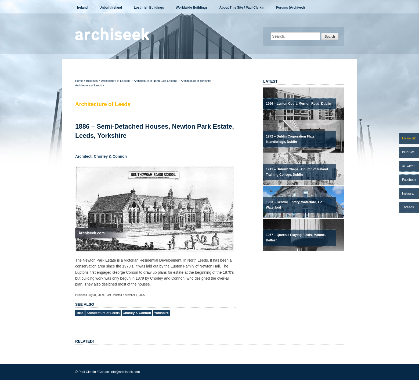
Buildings (92, 80)
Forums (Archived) (290, 7)
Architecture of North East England (156, 80)
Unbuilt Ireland (110, 7)
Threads (408, 207)
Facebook (409, 180)
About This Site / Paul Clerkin (241, 7)
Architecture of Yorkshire (196, 80)
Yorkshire (161, 313)
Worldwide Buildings (191, 7)
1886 (80, 313)
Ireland (82, 7)
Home (79, 80)
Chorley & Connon (137, 313)
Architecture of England (115, 80)
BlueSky (408, 152)
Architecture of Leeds (88, 85)
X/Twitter (408, 166)
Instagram (409, 193)
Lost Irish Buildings (149, 7)
